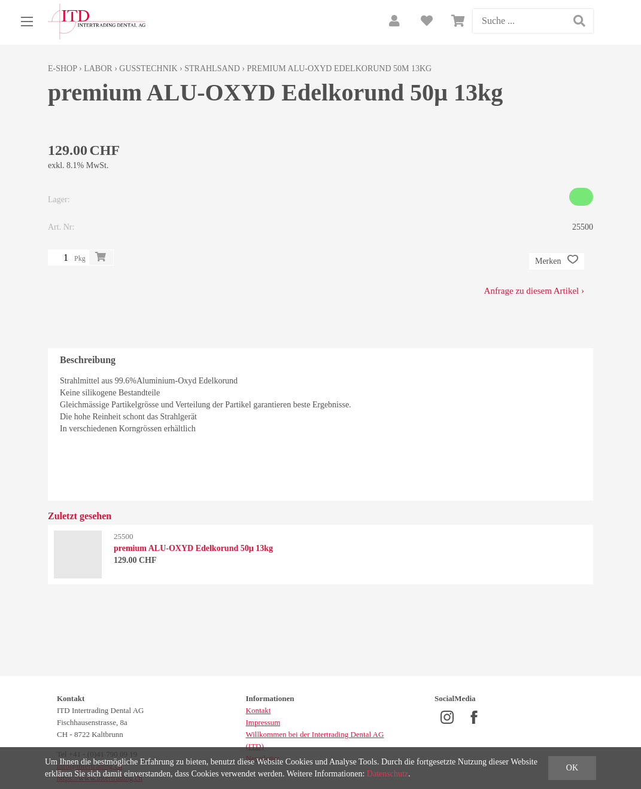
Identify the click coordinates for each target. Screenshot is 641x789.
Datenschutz (387, 773)
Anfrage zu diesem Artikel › (534, 291)
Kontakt (258, 710)
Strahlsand (212, 68)
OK (572, 767)
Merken (556, 261)
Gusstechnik (148, 68)
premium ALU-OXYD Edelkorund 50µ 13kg (339, 68)
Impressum (263, 722)
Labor (98, 68)
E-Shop (62, 68)
